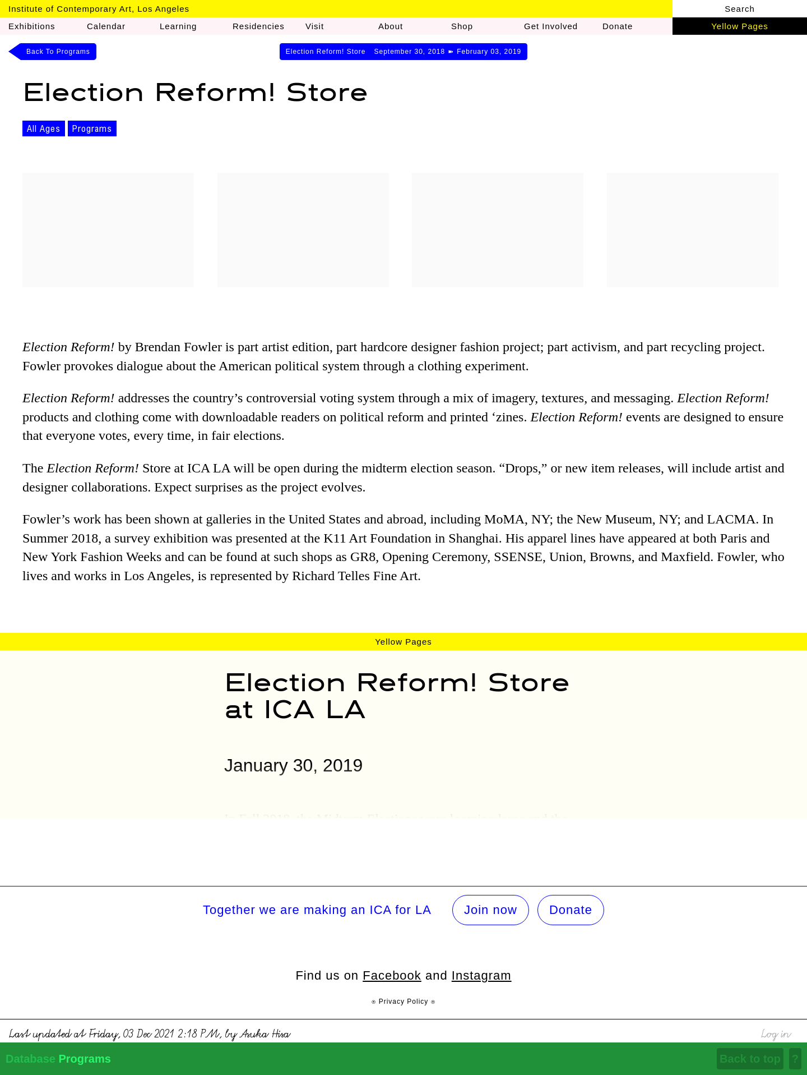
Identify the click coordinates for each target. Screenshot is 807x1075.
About (390, 26)
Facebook (392, 975)
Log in (775, 1032)
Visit (314, 26)
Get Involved (551, 26)
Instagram (482, 975)
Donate (570, 910)
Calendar (106, 26)
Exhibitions (31, 26)
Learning (178, 26)
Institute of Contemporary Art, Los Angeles (98, 8)
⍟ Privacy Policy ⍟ (403, 1001)
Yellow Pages (739, 26)
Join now (490, 910)
